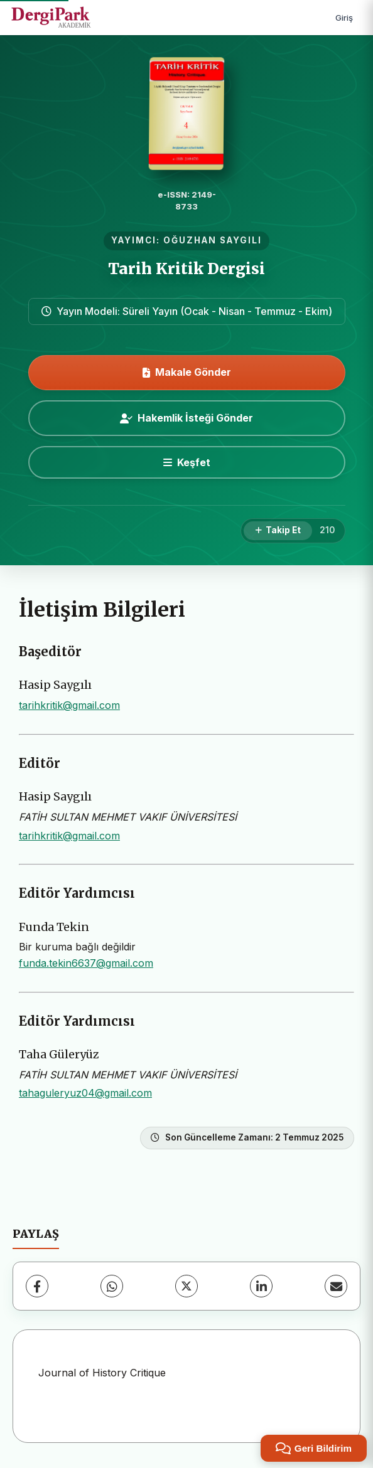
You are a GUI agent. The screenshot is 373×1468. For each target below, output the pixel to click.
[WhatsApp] (111, 1286)
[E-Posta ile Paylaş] (336, 1286)
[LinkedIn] (261, 1286)
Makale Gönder (187, 372)
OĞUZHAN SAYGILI (212, 240)
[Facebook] (37, 1286)
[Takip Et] (278, 530)
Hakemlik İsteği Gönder (186, 418)
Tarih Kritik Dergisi (186, 269)
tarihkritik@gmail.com (69, 705)
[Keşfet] (186, 462)
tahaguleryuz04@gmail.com (85, 1093)
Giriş (344, 18)
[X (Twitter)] (186, 1286)
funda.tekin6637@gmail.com (86, 963)
